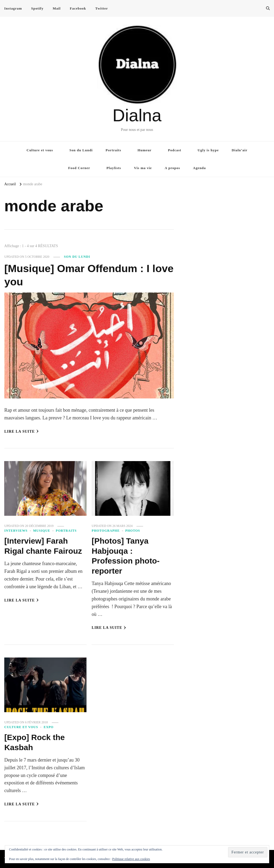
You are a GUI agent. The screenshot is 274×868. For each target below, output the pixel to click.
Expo (48, 727)
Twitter (101, 8)
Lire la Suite (21, 431)
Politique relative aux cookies (131, 859)
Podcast (174, 150)
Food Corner (79, 168)
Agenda (199, 168)
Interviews (16, 530)
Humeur (145, 150)
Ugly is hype (208, 150)
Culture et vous (40, 150)
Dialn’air (239, 150)
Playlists (113, 168)
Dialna (137, 115)
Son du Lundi (81, 150)
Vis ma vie (143, 168)
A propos (172, 168)
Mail (57, 8)
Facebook (78, 8)
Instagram (13, 8)
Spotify (37, 8)
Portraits (113, 150)
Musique (41, 530)
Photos (132, 530)
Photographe (105, 530)
